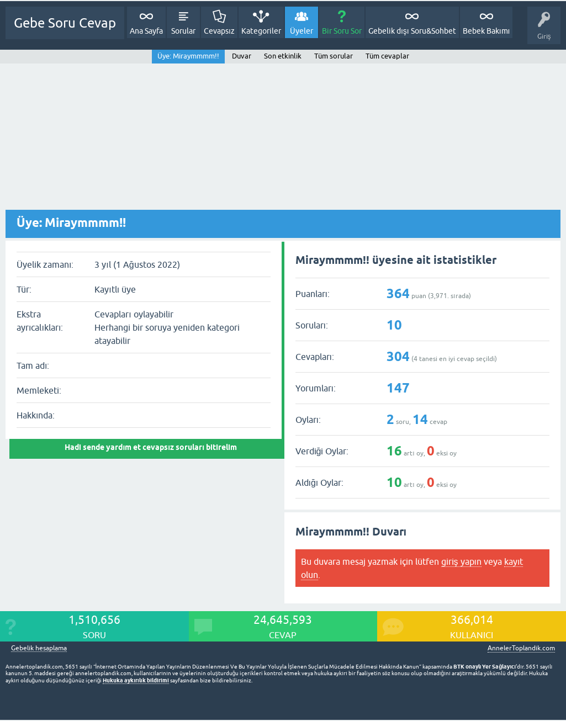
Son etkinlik (282, 56)
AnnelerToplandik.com (521, 648)
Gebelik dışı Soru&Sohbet (412, 30)
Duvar (241, 56)
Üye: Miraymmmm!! (188, 56)
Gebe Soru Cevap (65, 22)
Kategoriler (261, 30)
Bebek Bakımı (486, 30)
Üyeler (301, 30)
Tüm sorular (333, 56)
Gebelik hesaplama (39, 648)
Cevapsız (219, 30)
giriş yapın (461, 561)
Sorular (183, 30)
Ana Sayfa (146, 30)
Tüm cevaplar (387, 56)
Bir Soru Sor (342, 30)
